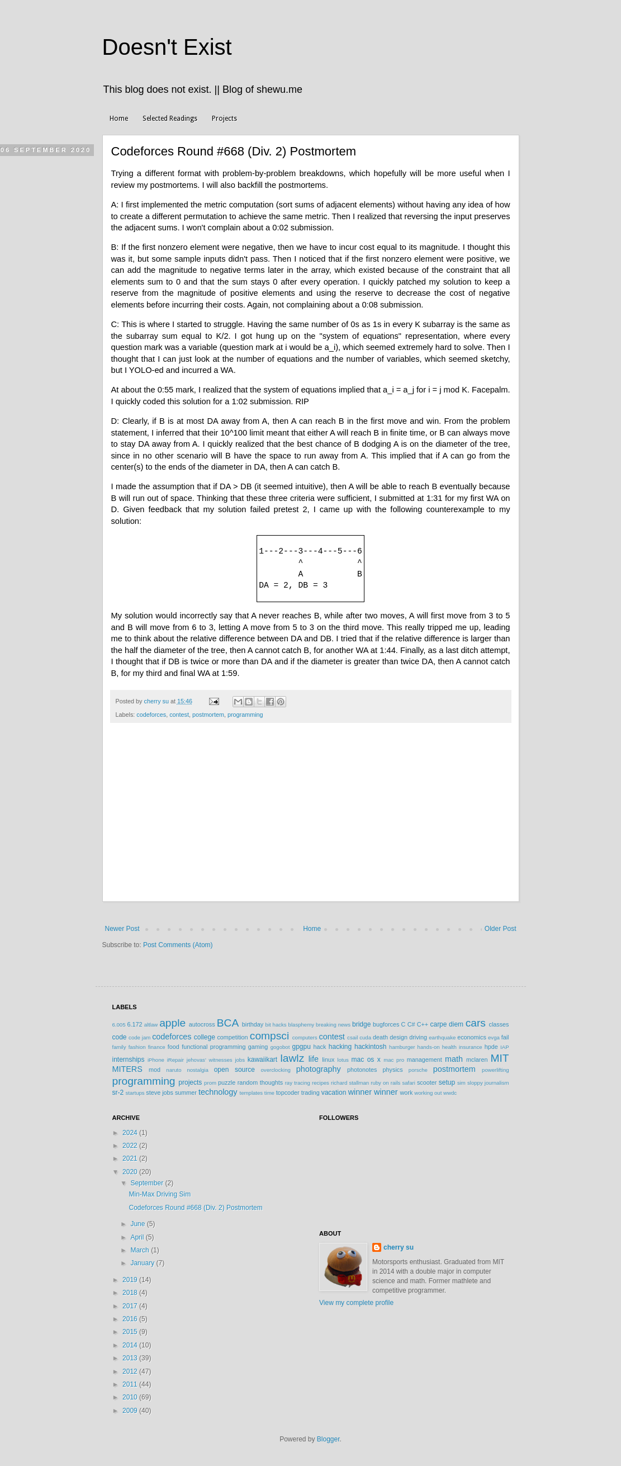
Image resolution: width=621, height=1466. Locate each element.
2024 (130, 1133)
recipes (320, 1083)
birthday (252, 1024)
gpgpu (301, 1047)
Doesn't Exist (167, 47)
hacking (340, 1047)
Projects (224, 118)
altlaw (151, 1025)
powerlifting (495, 1070)
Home (119, 118)
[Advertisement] (311, 818)
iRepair (175, 1060)
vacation (334, 1092)
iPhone (156, 1060)
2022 (130, 1146)
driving (418, 1037)
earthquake (442, 1037)
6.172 (134, 1024)
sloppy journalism (488, 1083)
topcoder (288, 1092)
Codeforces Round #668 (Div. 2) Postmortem (195, 1208)
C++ (422, 1024)
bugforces (386, 1024)
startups (135, 1093)
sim (461, 1083)
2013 (130, 1358)
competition (232, 1037)
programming (245, 714)
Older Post (500, 929)
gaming (258, 1046)
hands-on (429, 1047)
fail (505, 1037)
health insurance (462, 1047)
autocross (202, 1024)
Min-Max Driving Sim (160, 1194)
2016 (130, 1319)
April (137, 1237)
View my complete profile (356, 1303)
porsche (418, 1070)
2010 (130, 1397)
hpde (491, 1046)
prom (210, 1083)
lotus (343, 1060)
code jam (139, 1037)
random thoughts (260, 1082)
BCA (228, 1023)
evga (494, 1037)
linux (328, 1059)
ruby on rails (385, 1083)
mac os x (366, 1059)
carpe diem (446, 1024)
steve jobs (159, 1092)
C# (411, 1024)
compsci (269, 1036)
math (454, 1058)
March (140, 1250)
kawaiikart (262, 1059)
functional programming (213, 1046)
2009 (130, 1411)
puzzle (226, 1082)
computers (304, 1037)
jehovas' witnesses (210, 1060)
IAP (504, 1047)
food (173, 1046)
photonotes (362, 1069)
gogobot (280, 1047)
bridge (361, 1024)
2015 (130, 1332)
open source (234, 1070)
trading (310, 1092)
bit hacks (276, 1025)
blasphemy (301, 1025)
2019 (130, 1280)
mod (154, 1069)
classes (499, 1024)
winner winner (373, 1091)
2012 (130, 1371)
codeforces (151, 714)
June (138, 1224)
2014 (130, 1345)
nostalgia (197, 1070)
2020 (130, 1172)
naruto (173, 1070)
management (424, 1059)
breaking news (333, 1025)
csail (352, 1037)
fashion (137, 1047)
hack (320, 1046)
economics (471, 1037)
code (119, 1037)
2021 (130, 1158)
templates (251, 1093)
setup (447, 1082)
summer (186, 1092)
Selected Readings (170, 118)
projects (190, 1082)
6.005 (119, 1025)
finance (156, 1047)
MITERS (127, 1069)
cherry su (398, 1247)
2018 (130, 1293)
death (380, 1037)
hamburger (402, 1047)
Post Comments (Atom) (178, 945)
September (147, 1183)
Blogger (328, 1439)
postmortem (208, 714)
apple (172, 1023)
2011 (130, 1384)
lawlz (293, 1058)
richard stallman (350, 1083)
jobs (240, 1060)
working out (428, 1093)
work (406, 1092)
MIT (500, 1058)
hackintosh (370, 1047)
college (204, 1037)
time (269, 1093)
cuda (365, 1037)
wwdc (450, 1093)
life (314, 1058)
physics (393, 1069)
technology (218, 1091)
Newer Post (122, 929)
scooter (427, 1082)
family (119, 1047)
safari (408, 1083)
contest (179, 714)
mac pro (393, 1060)
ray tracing (297, 1083)
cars (476, 1023)
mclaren (476, 1059)
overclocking (276, 1070)
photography (318, 1069)
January (143, 1263)
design (398, 1037)
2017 (130, 1306)
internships (128, 1059)
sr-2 (118, 1092)
